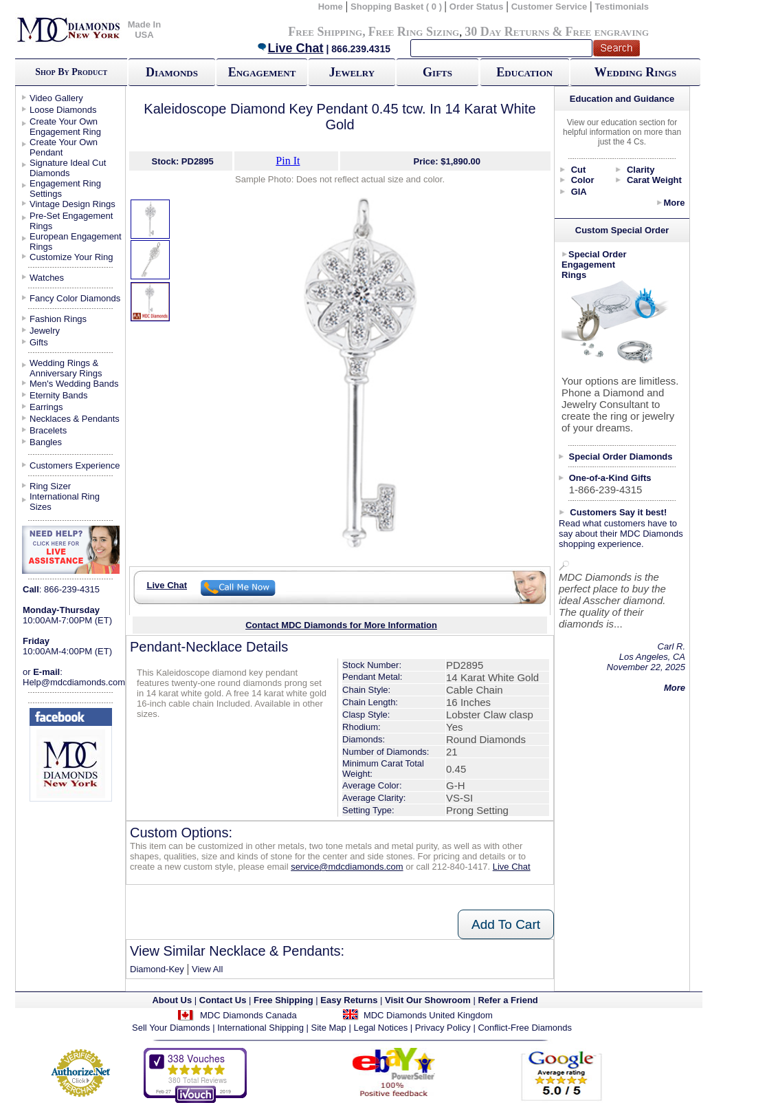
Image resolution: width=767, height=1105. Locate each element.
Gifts (437, 72)
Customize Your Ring (71, 257)
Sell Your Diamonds (171, 1027)
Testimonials (622, 6)
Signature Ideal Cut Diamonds (68, 168)
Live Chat (290, 48)
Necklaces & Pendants (75, 419)
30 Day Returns (507, 32)
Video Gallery (56, 98)
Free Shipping (325, 32)
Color (582, 180)
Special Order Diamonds (621, 456)
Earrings (46, 407)
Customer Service (549, 6)
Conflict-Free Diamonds (525, 1027)
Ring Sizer (50, 486)
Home (330, 6)
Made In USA (144, 29)
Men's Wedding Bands (74, 383)
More (674, 202)
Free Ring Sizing (414, 32)
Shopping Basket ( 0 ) (398, 6)
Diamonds (172, 72)
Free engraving (607, 32)
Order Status (476, 6)
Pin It (288, 161)
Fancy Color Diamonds (75, 298)
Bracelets (48, 430)
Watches (47, 277)
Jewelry (352, 72)
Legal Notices (380, 1027)
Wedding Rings (635, 72)
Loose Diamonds (63, 110)
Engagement (262, 72)
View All (207, 969)
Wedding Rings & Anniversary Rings (66, 368)
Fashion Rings (58, 319)
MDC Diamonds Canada (248, 1015)
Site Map (328, 1027)
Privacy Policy (443, 1027)
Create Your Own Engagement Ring (65, 126)
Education (524, 72)
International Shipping (260, 1027)
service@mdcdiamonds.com (347, 866)
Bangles (46, 442)
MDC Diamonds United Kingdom (428, 1015)
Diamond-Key (157, 969)
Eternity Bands (59, 395)
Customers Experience (75, 465)
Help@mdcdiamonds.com (74, 682)
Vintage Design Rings (72, 204)
